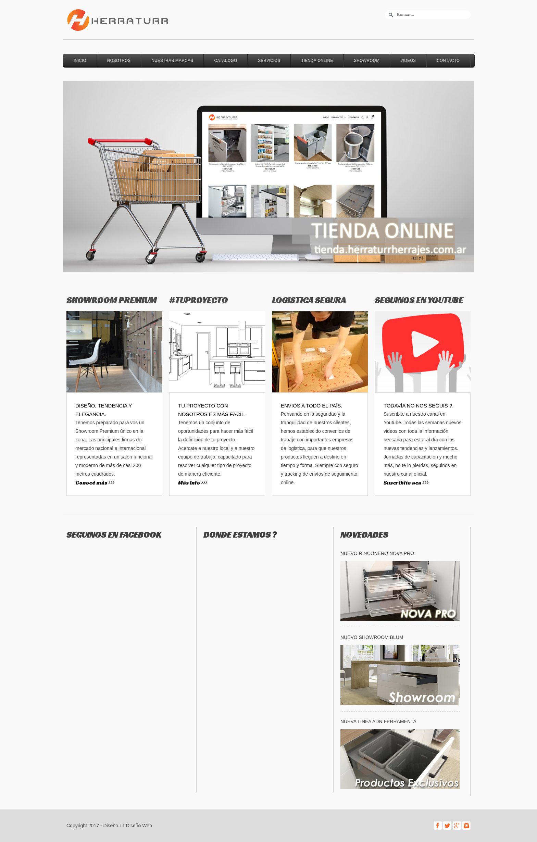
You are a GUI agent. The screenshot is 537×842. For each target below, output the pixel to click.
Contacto (448, 60)
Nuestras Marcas (172, 60)
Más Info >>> (192, 482)
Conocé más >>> (94, 482)
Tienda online (317, 60)
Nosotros (119, 60)
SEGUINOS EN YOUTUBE (419, 300)
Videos (408, 60)
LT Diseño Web (136, 825)
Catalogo (225, 60)
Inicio (80, 60)
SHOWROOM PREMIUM (111, 300)
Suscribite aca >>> (406, 482)
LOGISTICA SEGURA (309, 300)
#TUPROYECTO (198, 300)
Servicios (269, 60)
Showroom (366, 60)
